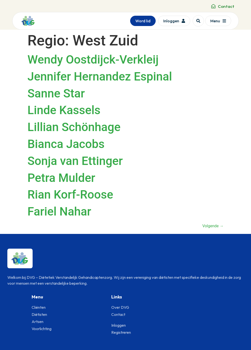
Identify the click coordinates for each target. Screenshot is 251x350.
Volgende (213, 226)
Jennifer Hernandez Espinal (99, 76)
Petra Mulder (61, 178)
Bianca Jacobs (66, 144)
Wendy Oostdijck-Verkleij (93, 60)
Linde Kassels (63, 110)
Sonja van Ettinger (75, 161)
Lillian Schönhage (74, 127)
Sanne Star (56, 93)
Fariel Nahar (59, 211)
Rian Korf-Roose (70, 195)
